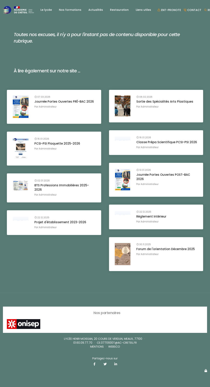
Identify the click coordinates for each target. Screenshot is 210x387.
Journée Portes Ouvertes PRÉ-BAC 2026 (64, 102)
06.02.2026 (145, 97)
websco (114, 347)
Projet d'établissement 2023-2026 (60, 222)
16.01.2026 (144, 137)
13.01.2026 (144, 170)
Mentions (97, 347)
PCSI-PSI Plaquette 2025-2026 (57, 143)
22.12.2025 (144, 211)
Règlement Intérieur (152, 216)
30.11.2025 (144, 244)
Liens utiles (143, 10)
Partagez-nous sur (105, 358)
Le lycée (46, 10)
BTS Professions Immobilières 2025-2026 (61, 187)
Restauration (119, 10)
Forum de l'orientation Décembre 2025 (166, 249)
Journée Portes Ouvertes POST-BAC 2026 (163, 177)
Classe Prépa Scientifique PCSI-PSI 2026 (167, 142)
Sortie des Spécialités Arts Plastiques (165, 102)
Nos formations (70, 10)
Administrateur (48, 106)
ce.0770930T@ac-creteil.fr (117, 343)
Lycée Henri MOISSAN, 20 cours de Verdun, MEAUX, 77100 (103, 339)
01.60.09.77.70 (82, 343)
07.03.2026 (42, 97)
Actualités (95, 10)
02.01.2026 (42, 180)
